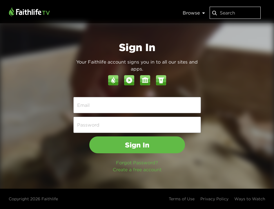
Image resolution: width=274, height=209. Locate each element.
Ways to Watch (249, 198)
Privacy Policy (214, 198)
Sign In (137, 144)
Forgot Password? (137, 162)
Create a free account (137, 169)
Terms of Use (182, 198)
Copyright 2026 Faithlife (33, 198)
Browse (194, 13)
